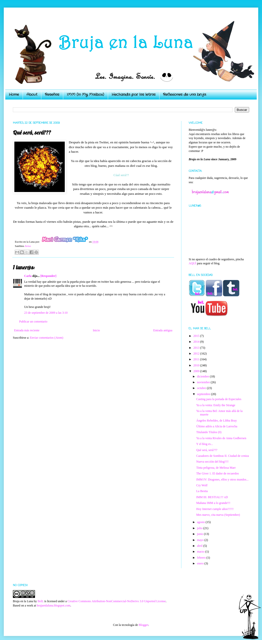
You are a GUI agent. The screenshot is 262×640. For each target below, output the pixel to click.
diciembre (203, 376)
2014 (196, 341)
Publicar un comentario (33, 321)
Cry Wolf (201, 485)
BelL (41, 601)
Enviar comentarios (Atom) (46, 337)
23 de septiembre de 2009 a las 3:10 (46, 312)
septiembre (204, 394)
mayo (201, 540)
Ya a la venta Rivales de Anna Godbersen (221, 438)
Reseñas (52, 94)
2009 (196, 371)
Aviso (28, 245)
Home (14, 94)
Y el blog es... (204, 444)
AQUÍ (192, 263)
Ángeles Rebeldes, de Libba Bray (216, 420)
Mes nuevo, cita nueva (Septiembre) (218, 515)
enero (201, 563)
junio (200, 534)
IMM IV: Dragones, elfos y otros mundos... (222, 479)
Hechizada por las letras (133, 94)
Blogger (143, 625)
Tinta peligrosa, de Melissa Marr (216, 467)
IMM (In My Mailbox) (85, 94)
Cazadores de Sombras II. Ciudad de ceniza (222, 456)
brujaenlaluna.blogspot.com (53, 605)
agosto (201, 522)
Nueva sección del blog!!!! (212, 461)
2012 (196, 353)
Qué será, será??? (206, 450)
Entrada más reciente (27, 330)
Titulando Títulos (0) (208, 432)
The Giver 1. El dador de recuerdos (217, 473)
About (31, 94)
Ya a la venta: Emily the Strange (215, 405)
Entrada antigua (162, 330)
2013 (196, 347)
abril (200, 546)
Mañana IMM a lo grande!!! (213, 503)
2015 (196, 336)
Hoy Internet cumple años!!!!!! (215, 509)
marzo (201, 551)
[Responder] (48, 276)
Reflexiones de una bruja (184, 94)
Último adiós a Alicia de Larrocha (216, 426)
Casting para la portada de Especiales (218, 399)
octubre (202, 388)
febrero (202, 557)
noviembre (204, 382)
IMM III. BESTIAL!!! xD (212, 497)
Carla (27, 276)
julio (200, 528)
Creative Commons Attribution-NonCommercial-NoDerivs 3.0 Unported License (117, 601)
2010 (196, 365)
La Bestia (202, 491)
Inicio (96, 330)
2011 (196, 359)
